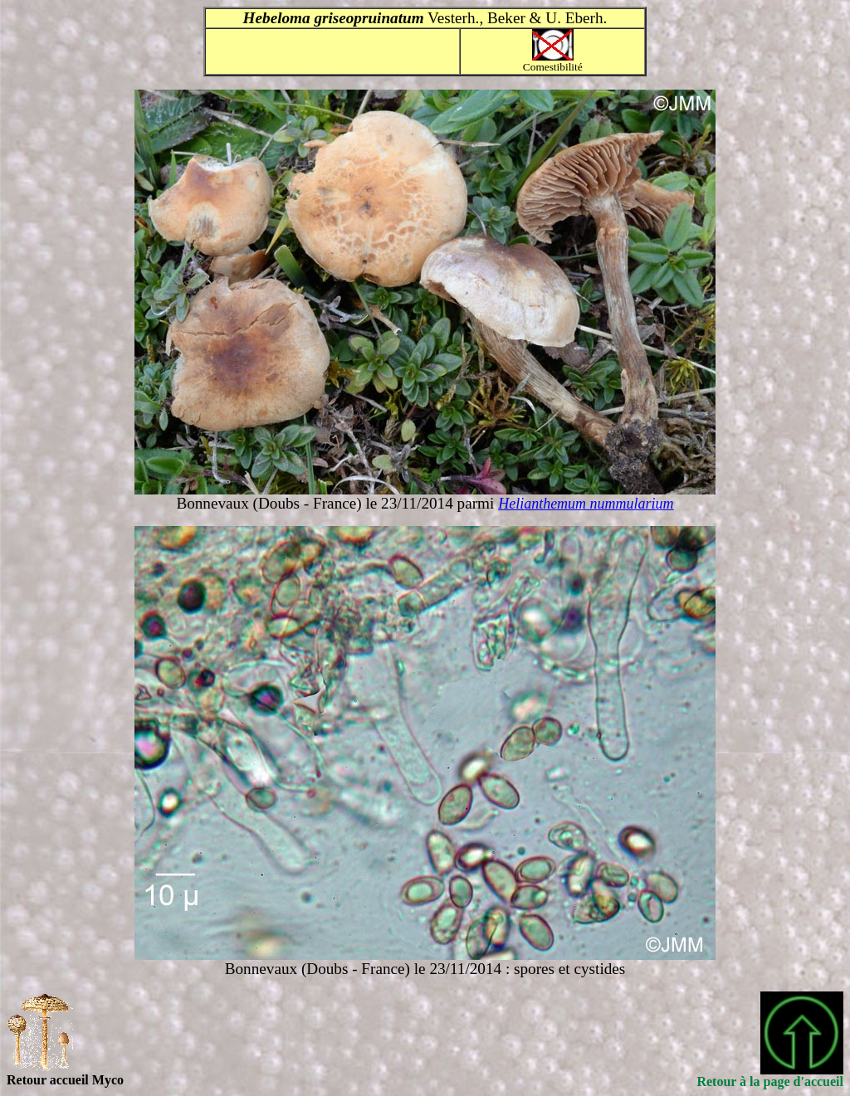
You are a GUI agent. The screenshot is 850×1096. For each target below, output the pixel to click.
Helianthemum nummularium (585, 503)
